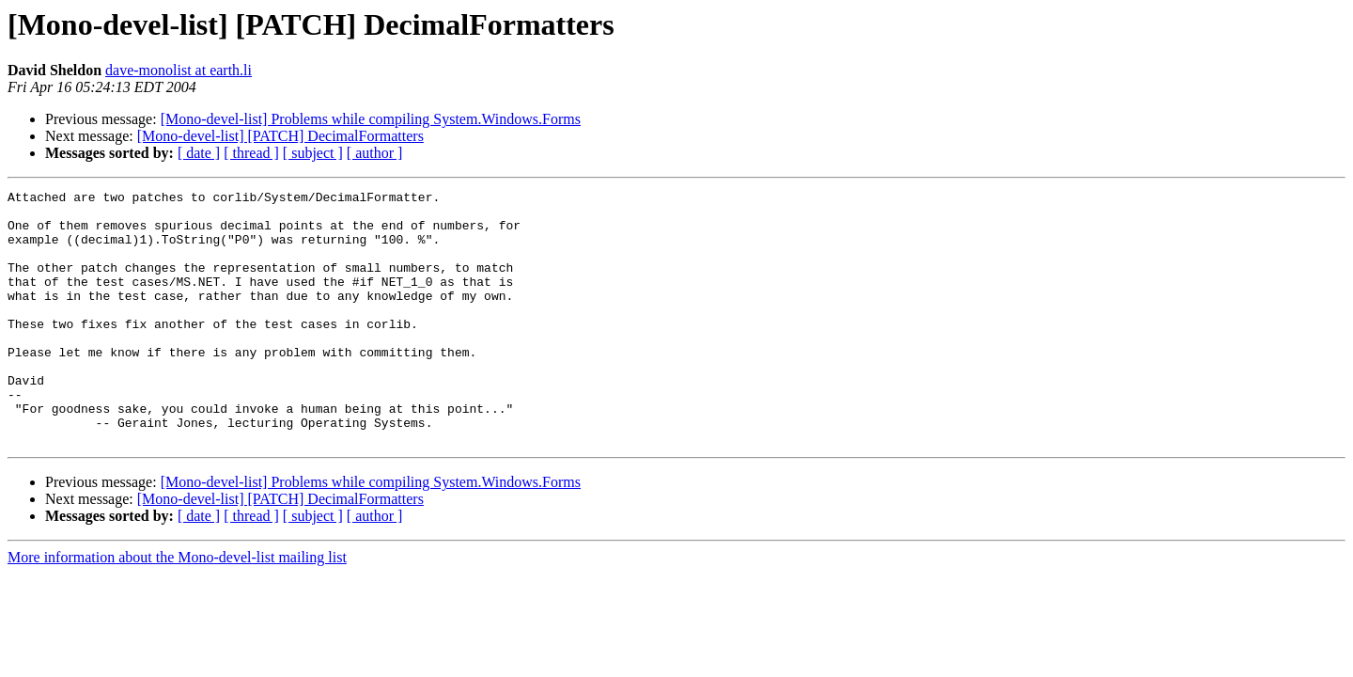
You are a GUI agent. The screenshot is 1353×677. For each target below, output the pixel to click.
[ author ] (375, 153)
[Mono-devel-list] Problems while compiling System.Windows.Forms (371, 119)
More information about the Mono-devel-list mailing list (177, 608)
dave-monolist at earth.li (178, 70)
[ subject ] (313, 153)
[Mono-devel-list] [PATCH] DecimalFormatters (280, 136)
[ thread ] (251, 153)
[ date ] (199, 153)
